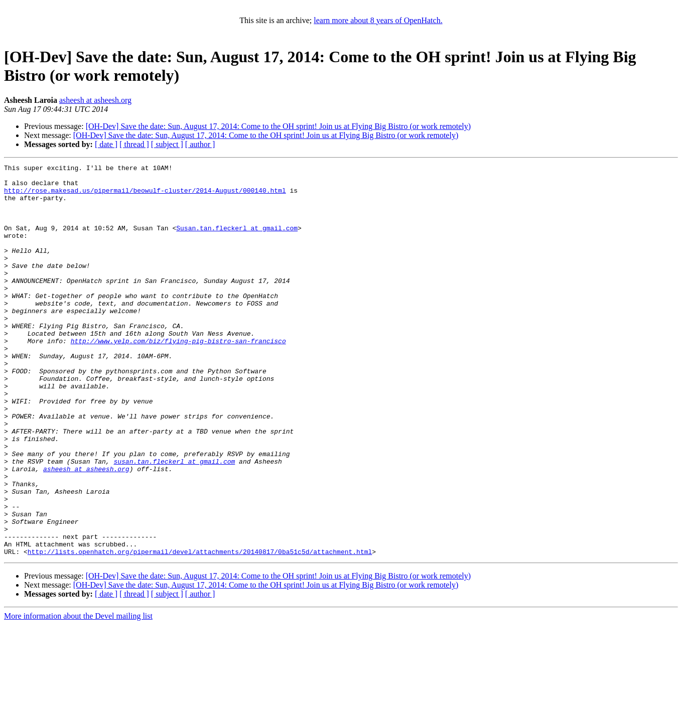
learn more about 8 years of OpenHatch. (378, 20)
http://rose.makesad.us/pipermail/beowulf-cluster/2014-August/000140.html (145, 196)
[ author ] (200, 144)
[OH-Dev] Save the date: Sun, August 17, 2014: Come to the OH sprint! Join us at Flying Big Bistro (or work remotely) (278, 126)
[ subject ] (167, 144)
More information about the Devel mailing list (78, 694)
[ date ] (106, 144)
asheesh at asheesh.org (95, 100)
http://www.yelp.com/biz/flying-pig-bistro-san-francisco (178, 376)
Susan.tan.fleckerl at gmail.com (237, 241)
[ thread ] (134, 144)
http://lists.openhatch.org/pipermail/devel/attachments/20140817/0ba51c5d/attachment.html (200, 629)
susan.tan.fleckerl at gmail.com (174, 521)
